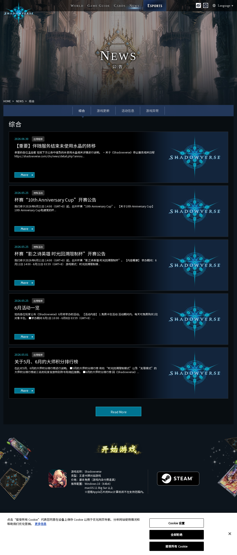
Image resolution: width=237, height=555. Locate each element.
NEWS (19, 101)
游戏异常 (152, 110)
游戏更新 (103, 110)
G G (98, 5)
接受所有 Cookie (176, 548)
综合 (82, 110)
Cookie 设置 (176, 525)
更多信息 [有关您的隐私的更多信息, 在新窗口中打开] (40, 525)
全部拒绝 (177, 536)
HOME (7, 101)
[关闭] (230, 535)
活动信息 (127, 110)
